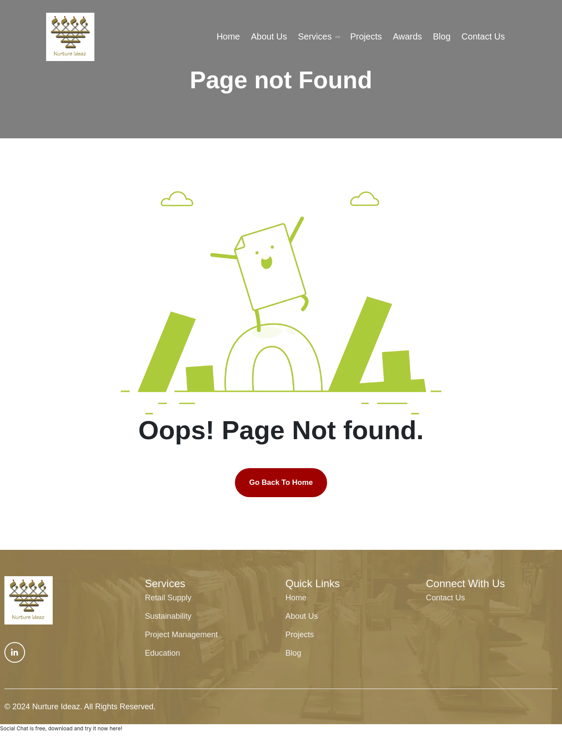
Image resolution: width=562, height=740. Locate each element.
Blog (441, 36)
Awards (407, 36)
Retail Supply (168, 597)
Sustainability (168, 616)
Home (228, 36)
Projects (366, 36)
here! (115, 728)
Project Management (181, 634)
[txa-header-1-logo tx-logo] (70, 37)
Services (315, 36)
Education (162, 653)
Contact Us (483, 36)
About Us (269, 36)
